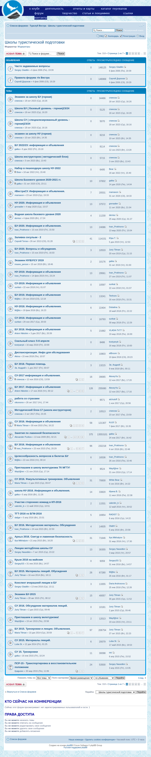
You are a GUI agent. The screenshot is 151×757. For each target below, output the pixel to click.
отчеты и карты (83, 9)
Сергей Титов (21, 241)
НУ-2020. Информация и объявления (38, 202)
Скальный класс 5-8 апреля (32, 340)
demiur (18, 218)
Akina (17, 356)
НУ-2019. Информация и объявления (38, 271)
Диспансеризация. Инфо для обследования (42, 352)
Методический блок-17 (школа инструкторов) (43, 410)
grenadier (19, 207)
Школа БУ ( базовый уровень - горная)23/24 (42, 108)
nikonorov (19, 402)
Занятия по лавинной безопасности (37, 433)
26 (82, 437)
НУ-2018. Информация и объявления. (38, 306)
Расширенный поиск (133, 30)
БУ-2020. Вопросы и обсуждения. (35, 248)
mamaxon (19, 195)
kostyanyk (19, 345)
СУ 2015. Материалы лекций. (33, 640)
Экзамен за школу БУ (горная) (33, 96)
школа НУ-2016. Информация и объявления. (42, 490)
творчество (69, 13)
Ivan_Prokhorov (22, 230)
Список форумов (19, 26)
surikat (18, 287)
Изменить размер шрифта (141, 25)
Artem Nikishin (21, 333)
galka (17, 149)
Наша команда (76, 739)
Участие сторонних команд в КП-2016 (38, 502)
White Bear (114, 480)
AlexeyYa (113, 376)
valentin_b (19, 506)
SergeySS (19, 563)
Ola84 (112, 526)
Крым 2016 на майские (29, 559)
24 (75, 437)
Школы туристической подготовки (66, 26)
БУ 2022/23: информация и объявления (39, 145)
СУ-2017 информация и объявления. (38, 375)
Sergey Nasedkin (23, 552)
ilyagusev (19, 671)
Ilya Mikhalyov (21, 540)
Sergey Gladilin (22, 70)
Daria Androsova (117, 583)
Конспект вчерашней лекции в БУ (36, 582)
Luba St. (18, 644)
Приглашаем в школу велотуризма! (37, 617)
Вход (141, 36)
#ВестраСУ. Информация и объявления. (40, 191)
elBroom (113, 353)
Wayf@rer (19, 471)
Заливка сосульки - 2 (28, 237)
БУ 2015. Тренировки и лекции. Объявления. (43, 628)
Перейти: (89, 692)
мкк (107, 13)
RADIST (113, 514)
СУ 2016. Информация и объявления (38, 421)
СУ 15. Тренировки (26, 651)
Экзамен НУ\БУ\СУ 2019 (29, 260)
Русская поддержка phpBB (75, 747)
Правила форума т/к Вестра (32, 77)
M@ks (18, 299)
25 (79, 437)
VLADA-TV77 (115, 330)
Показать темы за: (34, 678)
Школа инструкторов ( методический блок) (41, 156)
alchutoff (113, 399)
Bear (19, 172)
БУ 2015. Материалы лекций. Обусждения (41, 571)
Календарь (113, 36)
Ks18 (111, 422)
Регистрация (129, 36)
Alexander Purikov (23, 437)
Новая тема (15, 53)
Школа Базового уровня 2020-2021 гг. (38, 179)
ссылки (128, 13)
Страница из (115, 53)
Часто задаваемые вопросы (32, 66)
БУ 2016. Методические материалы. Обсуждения (45, 525)
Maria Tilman (23, 425)
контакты (40, 18)
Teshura (113, 296)
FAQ (102, 36)
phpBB (69, 745)
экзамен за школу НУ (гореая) (33, 133)
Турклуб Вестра (38, 26)
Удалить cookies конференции (100, 739)
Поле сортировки (72, 678)
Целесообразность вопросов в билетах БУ (41, 456)
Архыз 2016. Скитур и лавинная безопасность (43, 536)
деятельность (54, 9)
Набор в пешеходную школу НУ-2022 (38, 168)
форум (38, 13)
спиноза (18, 101)
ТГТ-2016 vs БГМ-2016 (28, 513)
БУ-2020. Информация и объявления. (38, 225)
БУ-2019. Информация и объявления (38, 294)
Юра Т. (112, 238)
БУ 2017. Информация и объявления (38, 387)
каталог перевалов (114, 9)
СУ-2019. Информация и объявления (38, 283)
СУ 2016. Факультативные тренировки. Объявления (47, 479)
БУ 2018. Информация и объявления (38, 329)
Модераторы (24, 46)
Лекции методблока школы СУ (34, 548)
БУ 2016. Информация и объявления (38, 444)
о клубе (34, 9)
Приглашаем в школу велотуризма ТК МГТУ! (42, 467)
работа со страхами (27, 398)
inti (110, 652)
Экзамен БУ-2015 (25, 594)
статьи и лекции (93, 13)
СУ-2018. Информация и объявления (38, 317)
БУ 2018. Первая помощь (30, 363)
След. (141, 678)
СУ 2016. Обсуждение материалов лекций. (41, 605)
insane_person (21, 264)
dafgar (18, 517)
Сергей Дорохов (22, 81)
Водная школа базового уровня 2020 (38, 214)
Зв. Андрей (20, 368)
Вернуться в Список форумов (21, 692)
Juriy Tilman (114, 249)
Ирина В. (113, 491)
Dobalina (113, 307)
